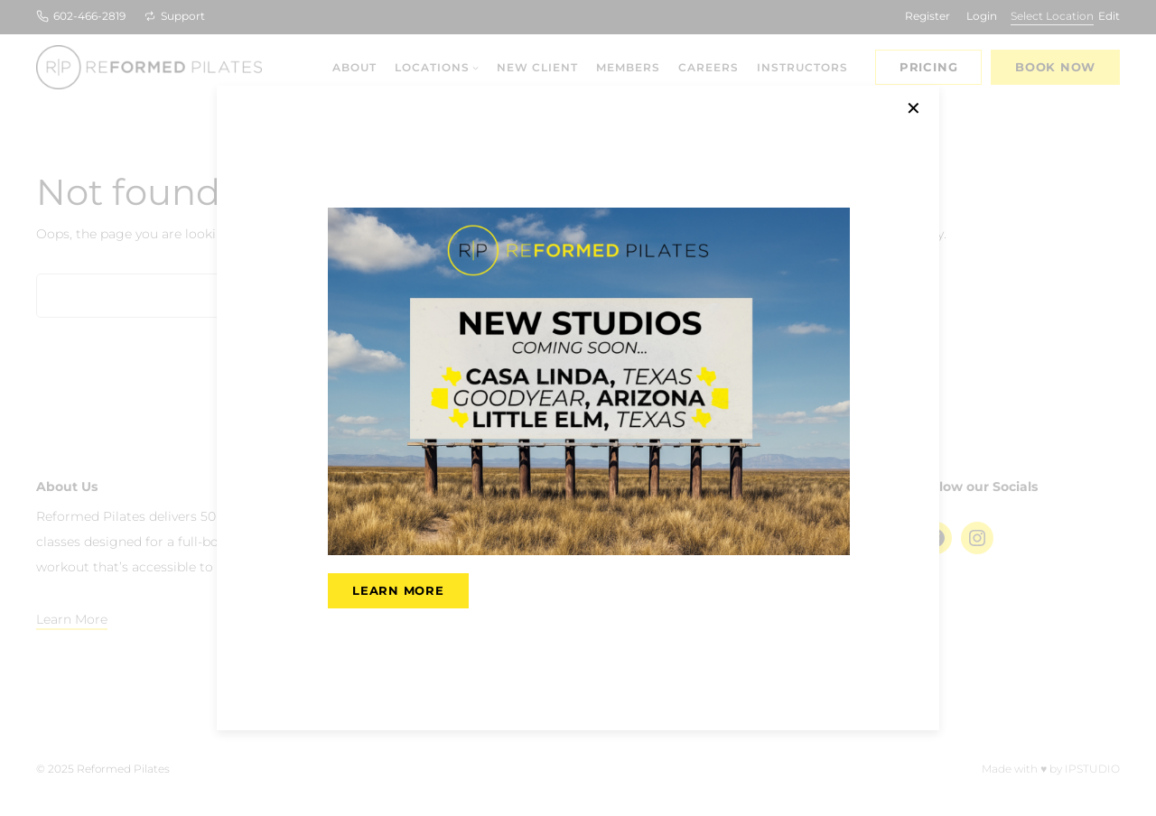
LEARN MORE (398, 590)
